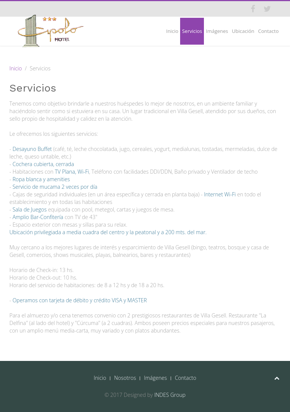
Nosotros (125, 377)
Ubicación (243, 31)
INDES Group (169, 394)
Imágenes (217, 31)
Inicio (172, 31)
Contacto (268, 31)
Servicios (192, 31)
